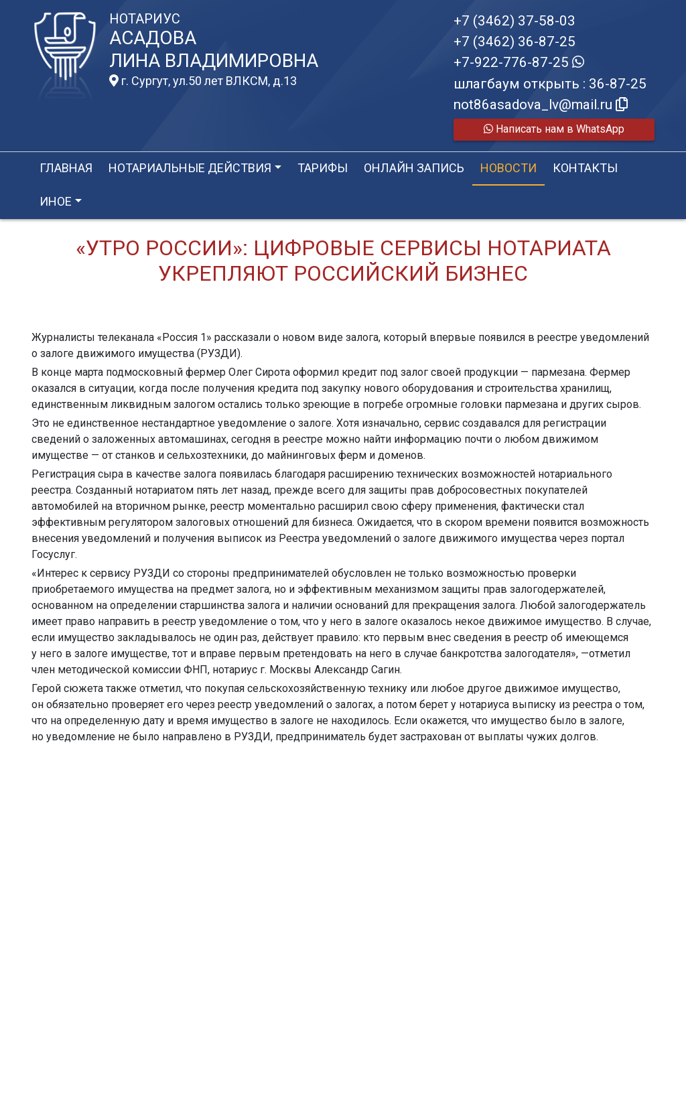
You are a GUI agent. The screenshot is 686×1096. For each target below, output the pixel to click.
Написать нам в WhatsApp (554, 129)
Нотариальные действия (190, 168)
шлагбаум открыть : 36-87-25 (550, 84)
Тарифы (322, 168)
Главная (66, 168)
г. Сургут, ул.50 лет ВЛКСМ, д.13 (203, 81)
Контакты (585, 168)
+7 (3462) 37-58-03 (514, 21)
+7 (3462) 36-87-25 (514, 41)
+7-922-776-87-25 (519, 62)
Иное (56, 201)
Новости (508, 168)
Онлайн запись (414, 168)
